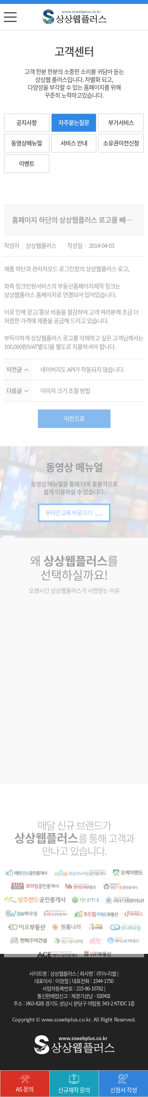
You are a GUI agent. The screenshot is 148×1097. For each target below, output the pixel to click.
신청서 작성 (123, 1084)
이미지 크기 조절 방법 (65, 400)
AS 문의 (25, 1084)
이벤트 (26, 164)
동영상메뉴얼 (26, 144)
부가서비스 (121, 124)
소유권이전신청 (121, 144)
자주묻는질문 (73, 124)
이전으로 (74, 428)
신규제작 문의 (74, 1084)
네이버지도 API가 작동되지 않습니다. (82, 379)
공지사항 (26, 124)
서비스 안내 (73, 144)
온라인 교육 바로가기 (74, 522)
